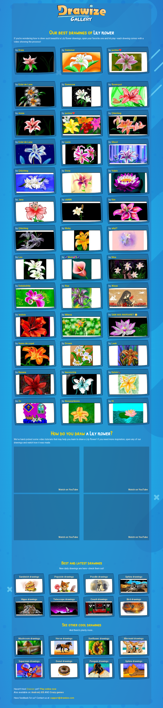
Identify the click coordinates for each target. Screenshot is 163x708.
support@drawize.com (62, 698)
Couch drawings (99, 599)
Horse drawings (64, 638)
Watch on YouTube (68, 489)
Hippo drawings (29, 599)
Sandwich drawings (29, 576)
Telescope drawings (64, 599)
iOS (42, 692)
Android (35, 692)
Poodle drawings (99, 576)
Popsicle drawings (64, 576)
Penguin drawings (99, 661)
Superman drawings (29, 661)
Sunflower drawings (98, 638)
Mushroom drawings (29, 638)
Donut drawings (64, 661)
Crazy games (57, 692)
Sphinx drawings (133, 576)
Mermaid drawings (134, 638)
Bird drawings (134, 599)
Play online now (48, 689)
